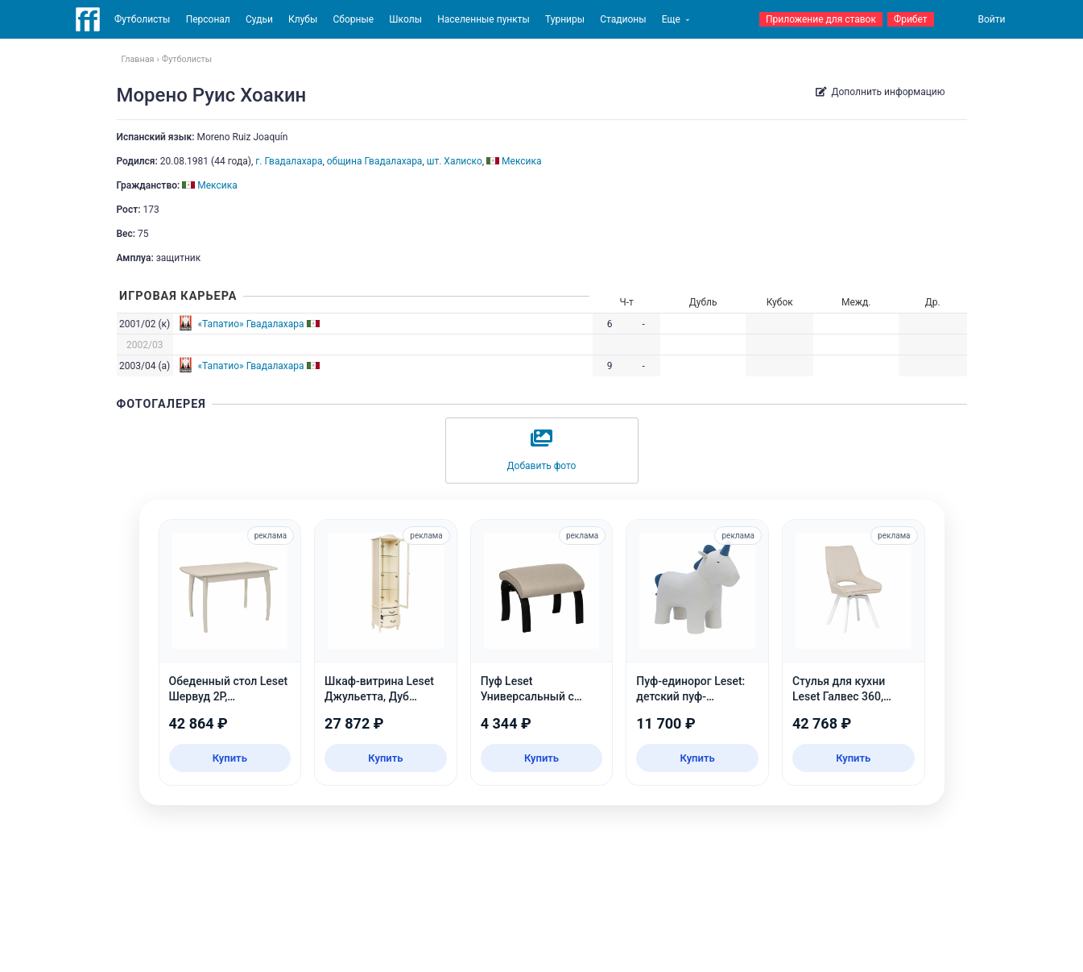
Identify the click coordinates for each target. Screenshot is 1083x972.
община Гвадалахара (375, 161)
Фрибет (911, 19)
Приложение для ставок (821, 19)
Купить (230, 758)
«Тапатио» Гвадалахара (250, 324)
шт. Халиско (454, 161)
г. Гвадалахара (288, 161)
